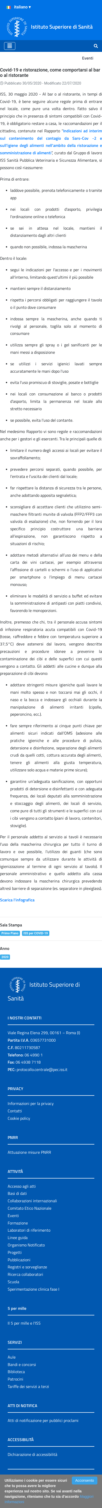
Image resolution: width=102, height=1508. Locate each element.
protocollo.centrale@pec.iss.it (42, 1069)
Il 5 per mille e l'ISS (24, 1323)
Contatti (15, 1111)
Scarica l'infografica (17, 900)
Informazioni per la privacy (31, 1103)
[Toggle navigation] (9, 46)
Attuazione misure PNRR (29, 1152)
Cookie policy (19, 1118)
